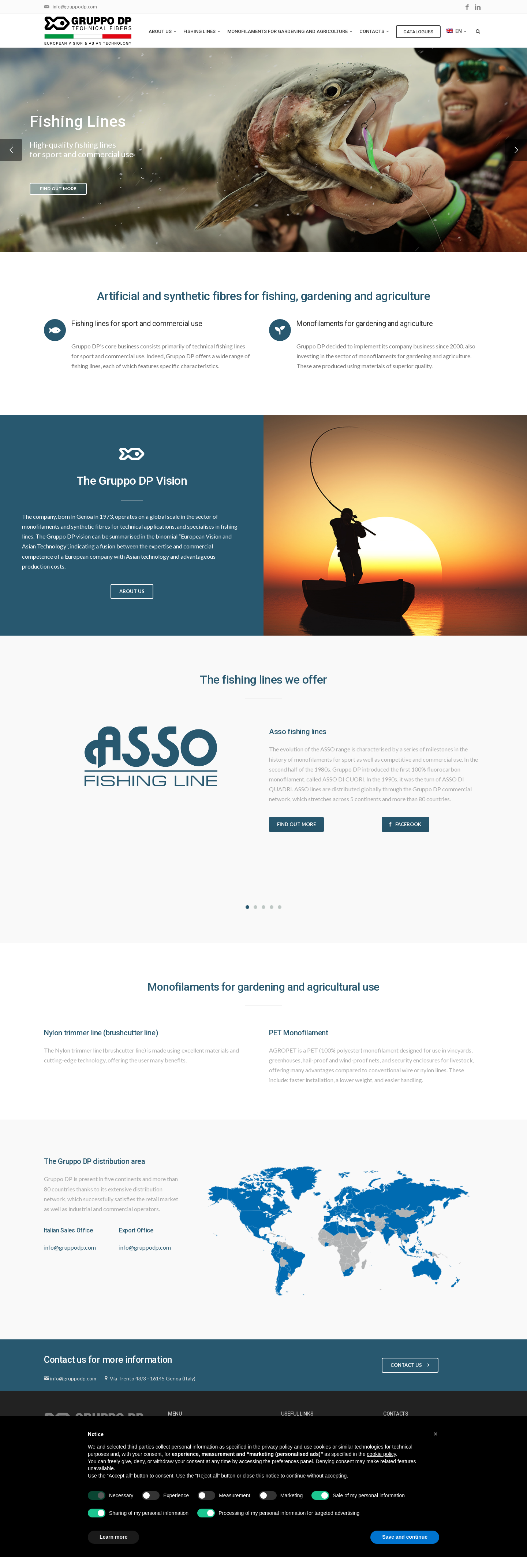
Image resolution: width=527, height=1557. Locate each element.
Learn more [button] (113, 1537)
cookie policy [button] (381, 1454)
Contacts (374, 31)
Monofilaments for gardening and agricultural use (263, 986)
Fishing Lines (202, 31)
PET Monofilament (298, 1032)
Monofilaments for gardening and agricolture (290, 31)
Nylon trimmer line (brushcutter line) (101, 1032)
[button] (435, 1434)
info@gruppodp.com (75, 7)
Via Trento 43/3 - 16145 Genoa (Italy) (152, 1378)
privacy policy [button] (277, 1447)
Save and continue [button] (404, 1537)
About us (163, 31)
